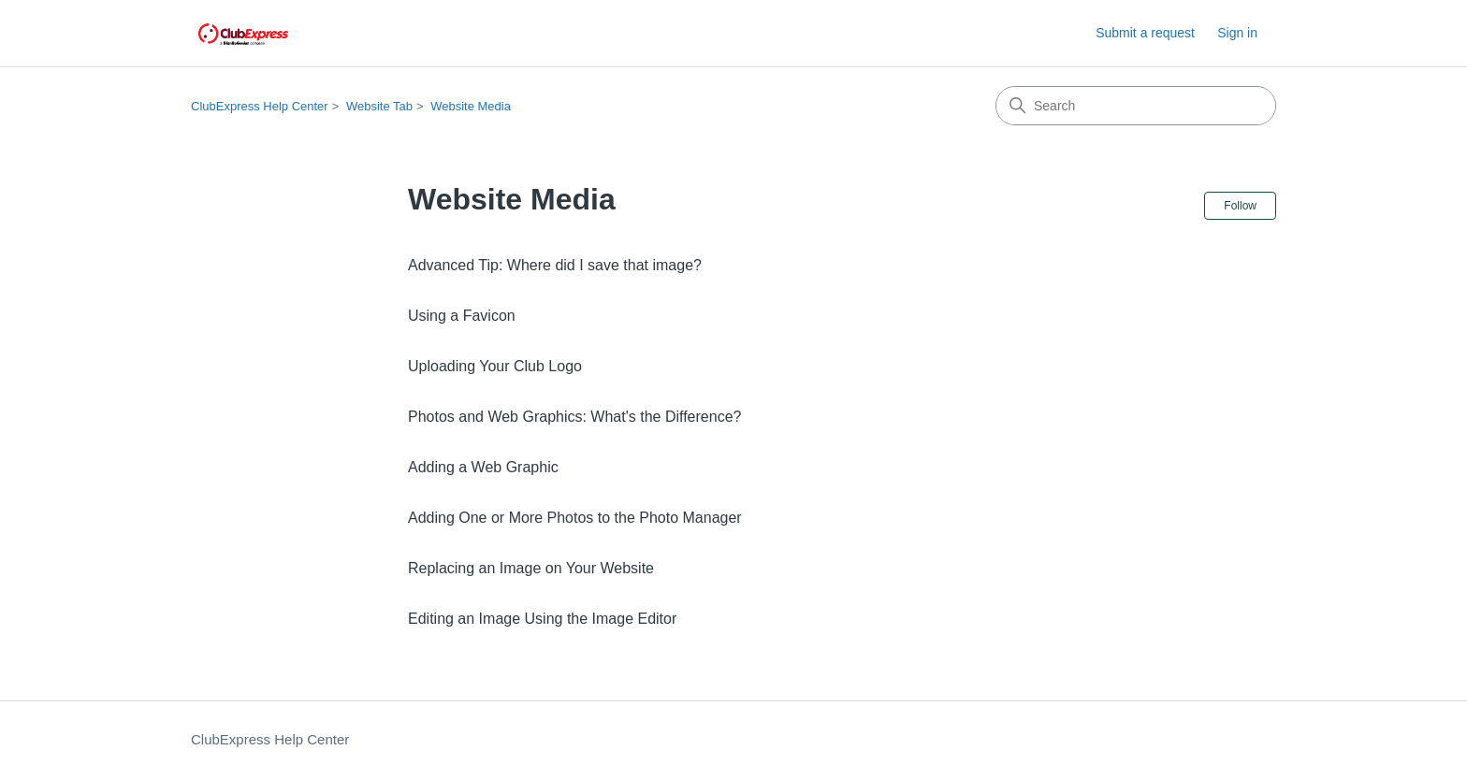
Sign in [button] (1237, 32)
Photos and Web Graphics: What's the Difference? (574, 417)
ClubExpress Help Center (259, 106)
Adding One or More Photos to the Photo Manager (575, 518)
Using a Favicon (462, 316)
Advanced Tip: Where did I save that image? (555, 265)
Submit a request (1145, 32)
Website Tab (379, 106)
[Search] (1135, 105)
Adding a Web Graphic (483, 467)
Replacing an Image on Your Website (531, 568)
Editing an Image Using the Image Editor (542, 619)
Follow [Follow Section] (1240, 205)
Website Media (470, 106)
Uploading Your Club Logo (495, 366)
